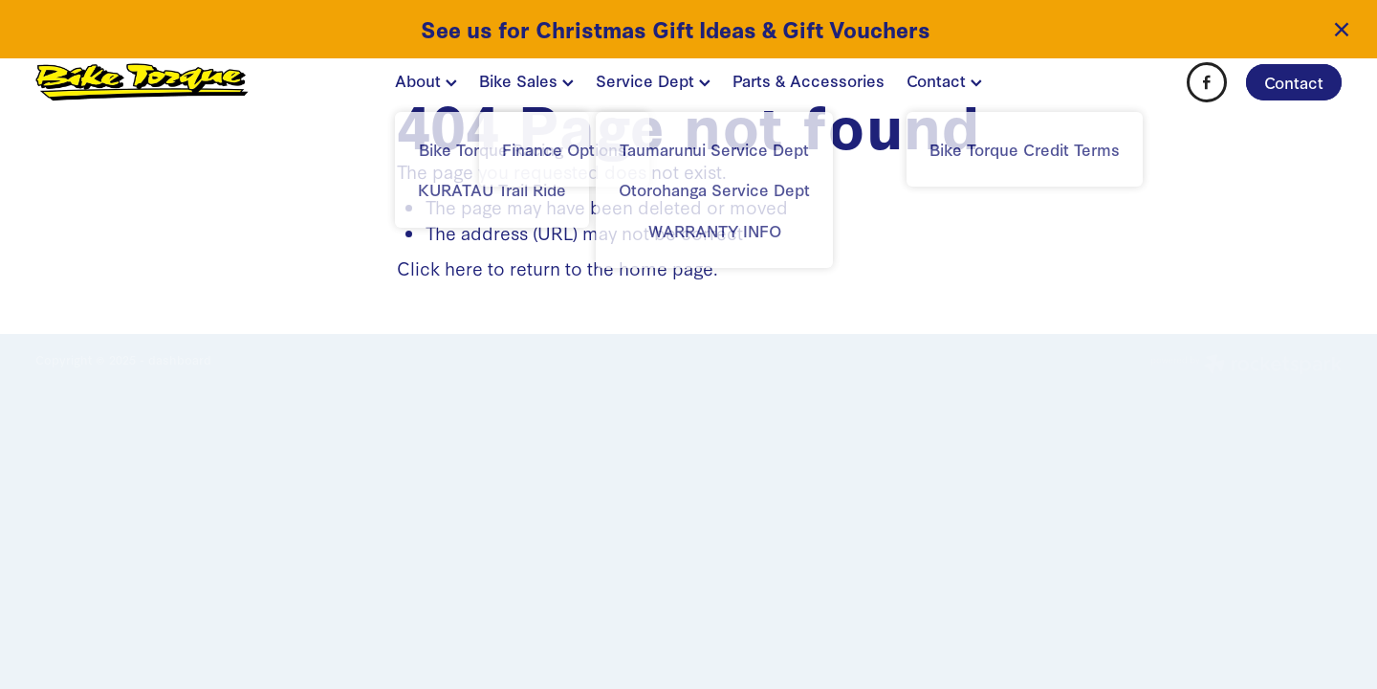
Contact (944, 80)
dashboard (179, 359)
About (426, 80)
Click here (440, 267)
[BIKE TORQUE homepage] (165, 82)
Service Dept (653, 80)
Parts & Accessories (808, 80)
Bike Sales (526, 80)
